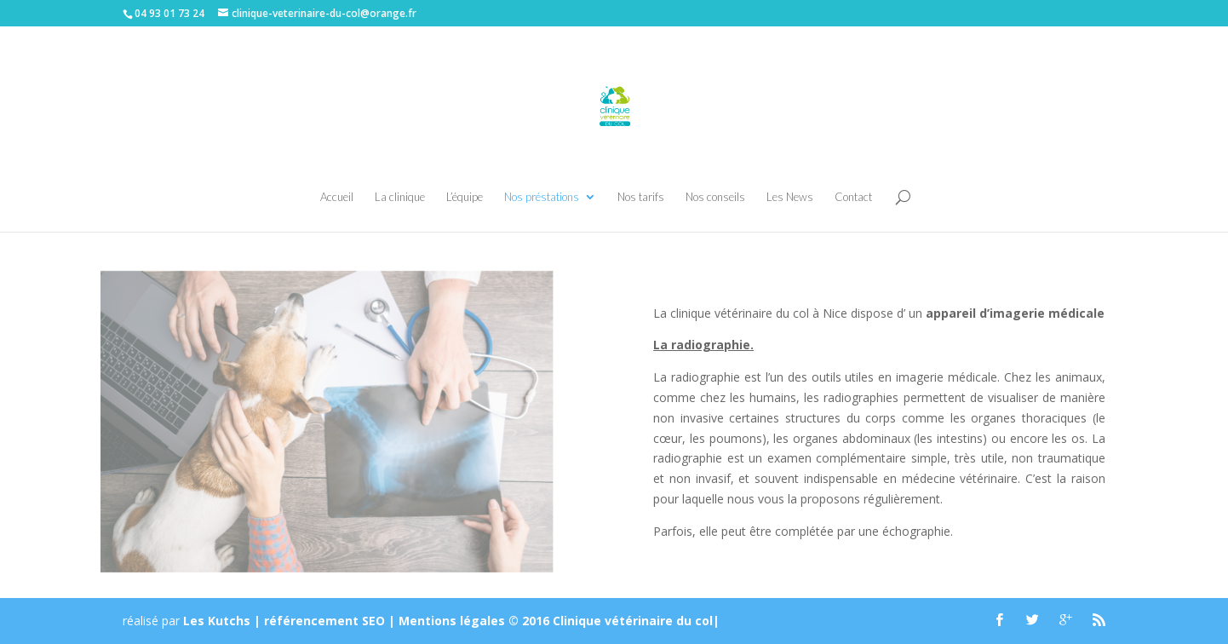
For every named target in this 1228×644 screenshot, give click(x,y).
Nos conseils (715, 197)
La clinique (400, 197)
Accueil (336, 197)
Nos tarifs (640, 197)
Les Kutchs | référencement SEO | (291, 620)
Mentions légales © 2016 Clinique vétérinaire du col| (559, 620)
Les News (789, 197)
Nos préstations (541, 197)
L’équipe (464, 197)
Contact (853, 197)
